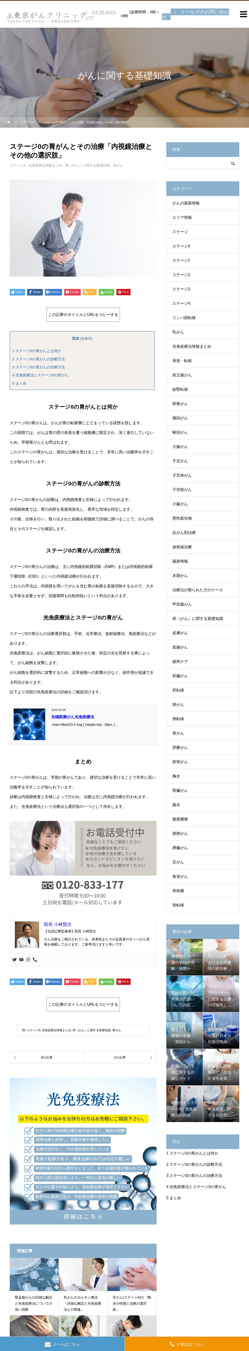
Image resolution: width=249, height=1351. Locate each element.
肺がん (178, 704)
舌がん (178, 862)
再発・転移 (182, 361)
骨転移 (178, 905)
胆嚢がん (180, 747)
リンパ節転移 (184, 318)
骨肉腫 (178, 891)
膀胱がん (180, 833)
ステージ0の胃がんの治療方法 (38, 367)
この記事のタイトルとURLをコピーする (83, 314)
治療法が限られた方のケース (197, 590)
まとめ (19, 383)
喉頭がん (180, 432)
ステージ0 (17, 165)
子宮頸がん (182, 490)
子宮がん (180, 461)
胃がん (118, 165)
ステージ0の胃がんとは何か (36, 351)
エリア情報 (182, 217)
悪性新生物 (182, 518)
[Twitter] (14, 960)
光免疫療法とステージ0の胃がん (40, 375)
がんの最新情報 (186, 203)
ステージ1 (181, 260)
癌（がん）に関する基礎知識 (87, 165)
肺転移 (178, 719)
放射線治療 (182, 547)
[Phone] (35, 960)
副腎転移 (180, 389)
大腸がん (180, 447)
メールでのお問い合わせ (195, 14)
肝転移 (178, 690)
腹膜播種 (180, 819)
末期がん (180, 576)
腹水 (176, 805)
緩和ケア (180, 661)
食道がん (180, 876)
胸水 (176, 776)
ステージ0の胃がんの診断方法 (38, 359)
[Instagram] (28, 960)
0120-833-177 (101, 15)
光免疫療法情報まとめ (45, 165)
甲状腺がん (182, 604)
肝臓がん (180, 676)
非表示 (86, 338)
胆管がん (180, 762)
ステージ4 (181, 303)
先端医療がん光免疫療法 (72, 717)
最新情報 (180, 561)
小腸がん (180, 504)
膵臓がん (180, 848)
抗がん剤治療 (184, 533)
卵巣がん (180, 404)
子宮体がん (182, 475)
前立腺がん (182, 375)
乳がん (178, 332)
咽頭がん (180, 418)
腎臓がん (180, 790)
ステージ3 (181, 289)
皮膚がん (180, 633)
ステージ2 (181, 275)
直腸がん (180, 647)
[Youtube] (21, 960)
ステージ (180, 232)
